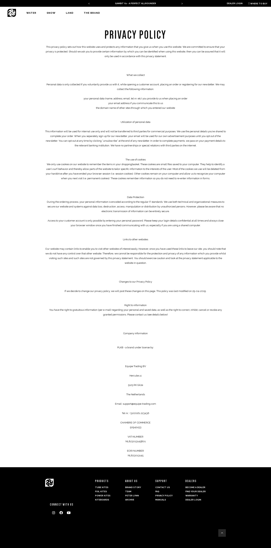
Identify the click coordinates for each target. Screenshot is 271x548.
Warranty (191, 495)
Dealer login (235, 3)
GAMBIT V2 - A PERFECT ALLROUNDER (135, 3)
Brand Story (133, 487)
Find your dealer (195, 491)
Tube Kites (101, 487)
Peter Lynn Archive (132, 497)
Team (128, 491)
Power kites (102, 495)
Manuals (160, 500)
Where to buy (257, 3)
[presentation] (88, 3)
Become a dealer (195, 487)
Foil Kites (101, 491)
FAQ (157, 491)
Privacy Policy (164, 495)
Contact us (162, 487)
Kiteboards (102, 500)
